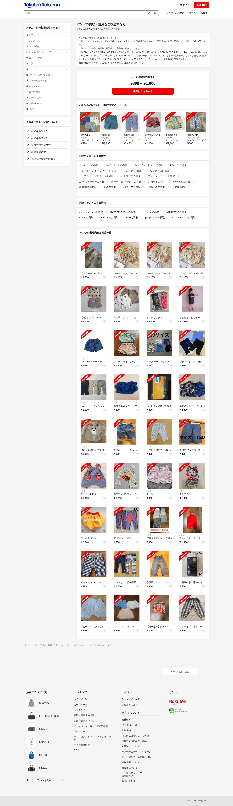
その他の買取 (179, 187)
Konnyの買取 (86, 217)
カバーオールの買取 (117, 165)
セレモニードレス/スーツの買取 (96, 176)
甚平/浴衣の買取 (181, 181)
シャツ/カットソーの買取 (148, 165)
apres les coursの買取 (91, 212)
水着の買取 (110, 187)
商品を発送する (37, 152)
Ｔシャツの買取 (177, 165)
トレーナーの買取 (133, 170)
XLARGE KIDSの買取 (183, 217)
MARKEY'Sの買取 (176, 212)
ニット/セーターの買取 (91, 181)
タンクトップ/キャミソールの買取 (97, 170)
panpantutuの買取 (155, 217)
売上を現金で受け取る (41, 158)
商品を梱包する (37, 138)
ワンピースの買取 (159, 170)
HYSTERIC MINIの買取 (122, 212)
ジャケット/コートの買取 (161, 176)
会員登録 (201, 5)
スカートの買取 (156, 181)
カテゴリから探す (175, 13)
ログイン (185, 5)
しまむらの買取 (151, 212)
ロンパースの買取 (89, 165)
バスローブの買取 (130, 176)
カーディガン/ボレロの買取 (126, 181)
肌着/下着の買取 (156, 187)
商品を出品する (37, 131)
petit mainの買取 (109, 217)
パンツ (116, 314)
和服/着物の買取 (88, 187)
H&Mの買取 (131, 217)
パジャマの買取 (131, 187)
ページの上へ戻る (180, 671)
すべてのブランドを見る (38, 780)
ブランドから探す (198, 13)
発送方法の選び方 (39, 145)
